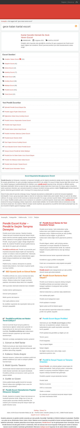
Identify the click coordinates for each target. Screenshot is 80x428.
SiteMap (36, 410)
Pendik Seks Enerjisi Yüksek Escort (16, 164)
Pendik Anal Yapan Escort (13, 125)
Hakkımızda (23, 217)
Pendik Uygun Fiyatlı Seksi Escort (15, 111)
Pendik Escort (9, 90)
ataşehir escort (35, 415)
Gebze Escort (9, 68)
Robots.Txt (43, 410)
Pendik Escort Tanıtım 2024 (13, 138)
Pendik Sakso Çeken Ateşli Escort (15, 129)
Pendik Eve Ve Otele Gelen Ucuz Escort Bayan (19, 155)
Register (63, 2)
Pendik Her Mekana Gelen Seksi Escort (17, 160)
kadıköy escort (45, 415)
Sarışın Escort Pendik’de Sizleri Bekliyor (17, 151)
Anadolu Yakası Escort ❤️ (13, 59)
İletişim (36, 217)
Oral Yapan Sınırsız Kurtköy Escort (15, 142)
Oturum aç (71, 2)
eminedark (27, 40)
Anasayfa (4, 21)
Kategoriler (13, 217)
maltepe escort (44, 427)
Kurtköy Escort (9, 81)
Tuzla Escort (9, 94)
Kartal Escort (53, 40)
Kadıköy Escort (9, 72)
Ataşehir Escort (9, 63)
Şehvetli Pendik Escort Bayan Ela (15, 107)
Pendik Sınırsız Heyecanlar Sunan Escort (18, 120)
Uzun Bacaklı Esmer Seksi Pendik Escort (18, 146)
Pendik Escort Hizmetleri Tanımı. (15, 168)
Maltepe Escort (9, 85)
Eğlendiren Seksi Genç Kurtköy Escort (17, 116)
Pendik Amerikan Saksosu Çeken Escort (17, 133)
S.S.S (30, 217)
